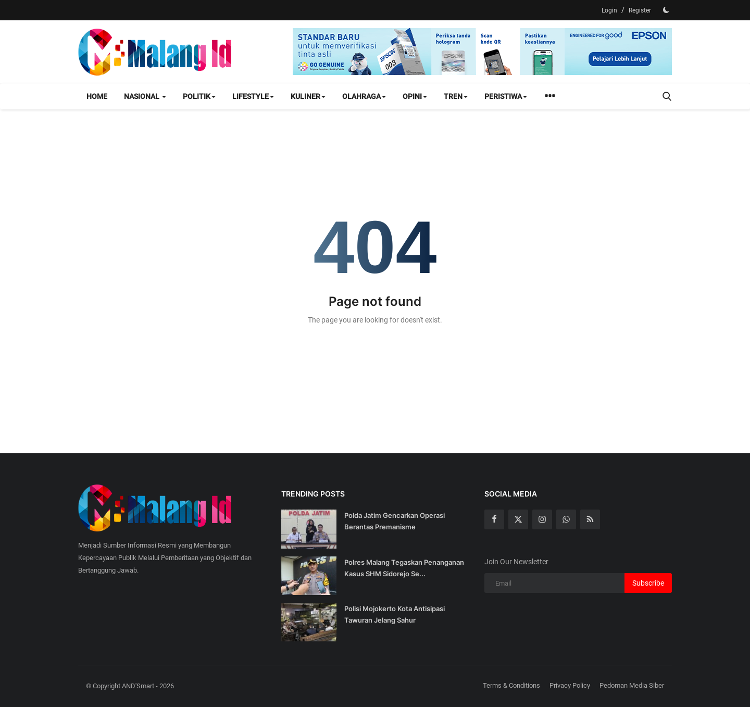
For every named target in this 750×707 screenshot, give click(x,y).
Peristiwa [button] (505, 96)
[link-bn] (482, 51)
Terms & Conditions (511, 685)
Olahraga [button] (364, 96)
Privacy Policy (569, 685)
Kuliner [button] (308, 96)
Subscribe (648, 583)
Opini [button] (415, 96)
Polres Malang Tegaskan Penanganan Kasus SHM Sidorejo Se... (404, 568)
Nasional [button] (145, 96)
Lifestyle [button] (253, 96)
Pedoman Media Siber (631, 685)
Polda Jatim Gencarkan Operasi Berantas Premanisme (394, 521)
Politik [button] (199, 96)
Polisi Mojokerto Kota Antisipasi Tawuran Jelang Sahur (394, 614)
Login (609, 10)
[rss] (590, 519)
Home (96, 96)
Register (640, 10)
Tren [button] (456, 96)
